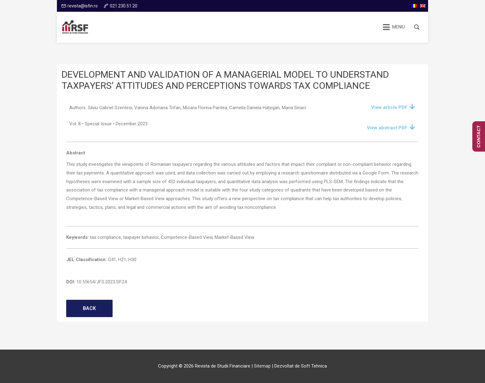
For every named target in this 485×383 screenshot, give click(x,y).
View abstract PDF (387, 128)
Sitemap (262, 366)
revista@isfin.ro (82, 5)
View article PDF (389, 107)
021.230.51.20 (123, 5)
